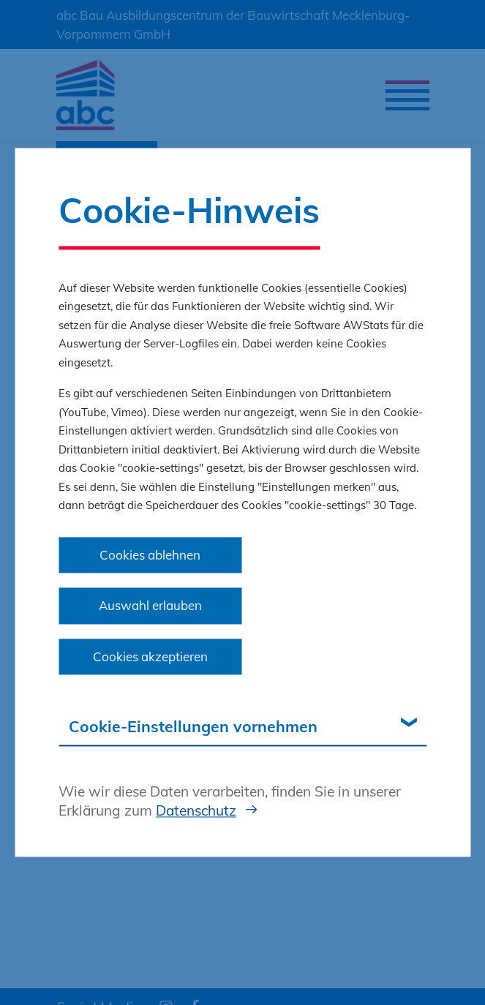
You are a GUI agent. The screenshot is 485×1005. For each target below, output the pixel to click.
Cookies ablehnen (149, 554)
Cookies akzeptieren (150, 656)
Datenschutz (196, 810)
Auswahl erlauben (150, 606)
